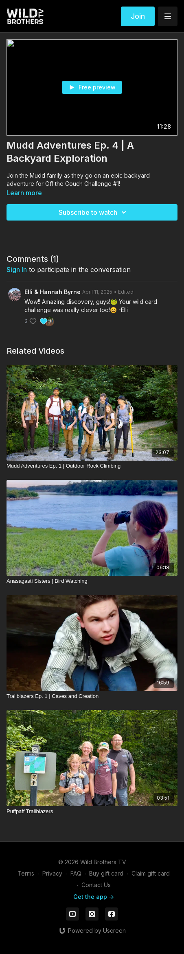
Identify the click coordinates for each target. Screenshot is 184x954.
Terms (26, 873)
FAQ (75, 873)
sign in (17, 269)
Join (138, 16)
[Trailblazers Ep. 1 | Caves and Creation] (92, 696)
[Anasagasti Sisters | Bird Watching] (92, 581)
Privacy (52, 873)
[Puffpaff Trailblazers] (92, 811)
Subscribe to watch (94, 212)
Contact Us (96, 884)
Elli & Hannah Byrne (52, 291)
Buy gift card (106, 873)
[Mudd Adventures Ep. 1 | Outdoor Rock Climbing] (92, 466)
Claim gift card (150, 873)
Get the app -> (93, 896)
